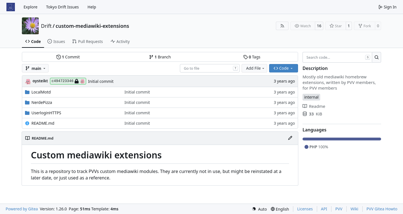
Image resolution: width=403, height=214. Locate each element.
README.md (42, 123)
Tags (251, 57)
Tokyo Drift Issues (62, 7)
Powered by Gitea (22, 208)
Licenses (305, 208)
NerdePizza (41, 102)
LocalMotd (41, 92)
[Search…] (376, 57)
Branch (160, 57)
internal (311, 97)
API (324, 208)
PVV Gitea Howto (382, 208)
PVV (338, 208)
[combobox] (210, 68)
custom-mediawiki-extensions (92, 26)
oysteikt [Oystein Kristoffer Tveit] (40, 80)
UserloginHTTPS (46, 112)
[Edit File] (290, 138)
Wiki (354, 208)
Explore (30, 7)
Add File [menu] (255, 68)
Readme (314, 106)
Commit (68, 57)
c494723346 (68, 81)
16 (319, 25)
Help (92, 7)
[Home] (11, 7)
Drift (46, 26)
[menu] (259, 209)
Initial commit (101, 81)
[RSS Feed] (282, 26)
